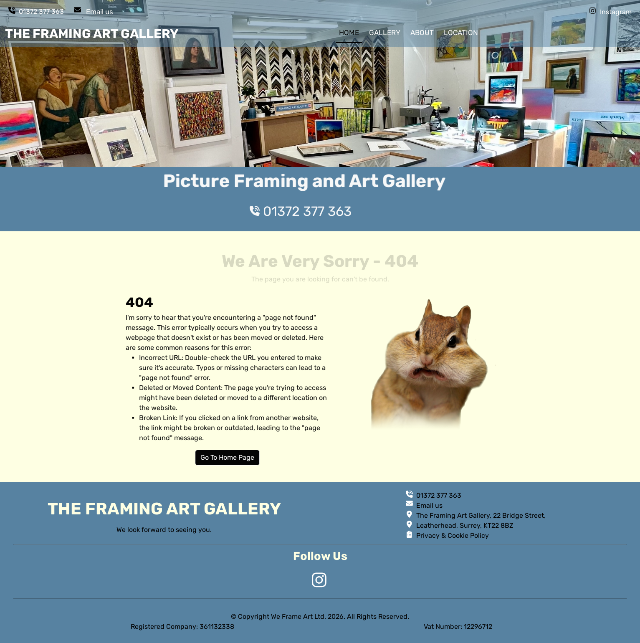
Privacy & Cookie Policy (452, 535)
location (461, 32)
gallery (384, 32)
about (422, 32)
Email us (99, 12)
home (349, 32)
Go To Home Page (257, 457)
